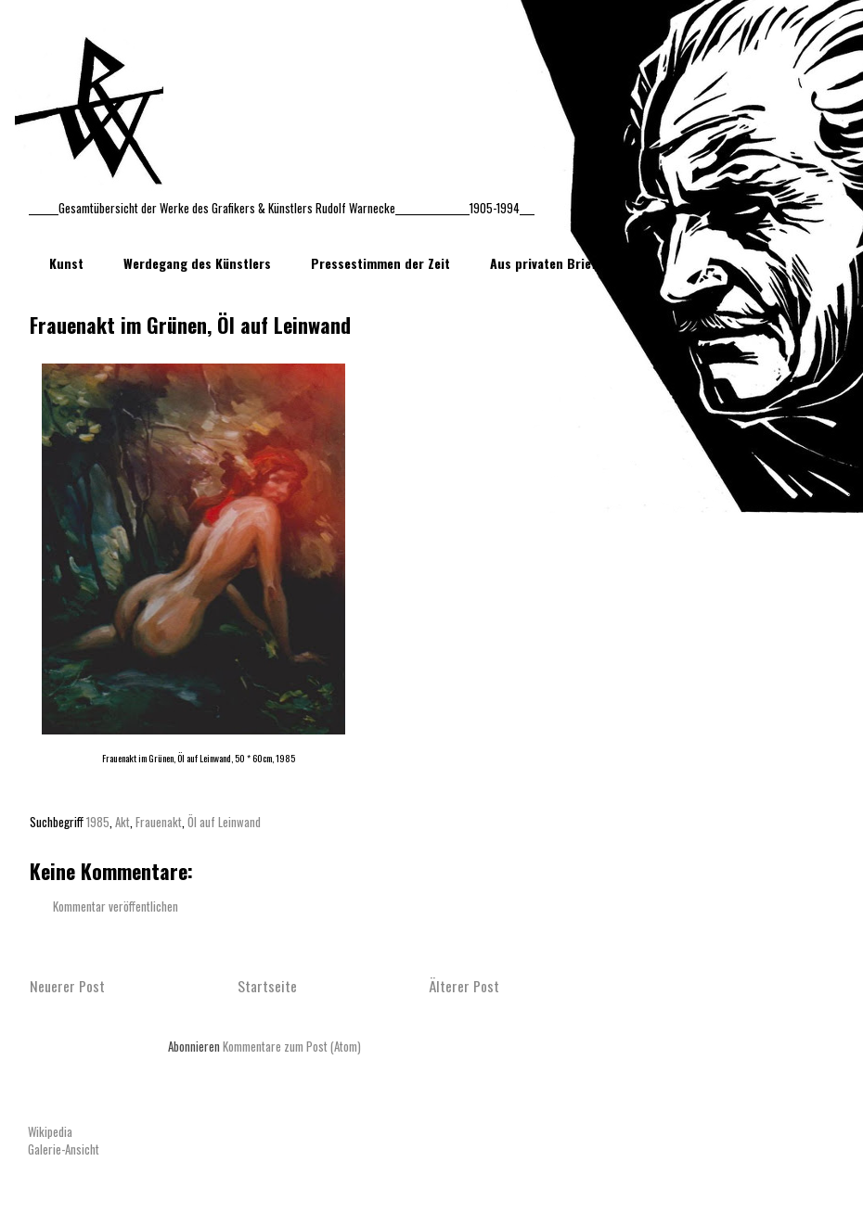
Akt (122, 821)
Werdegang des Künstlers (197, 263)
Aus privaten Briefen (550, 263)
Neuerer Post (67, 986)
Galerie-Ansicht (63, 1149)
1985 (97, 821)
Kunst (66, 263)
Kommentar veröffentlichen (115, 906)
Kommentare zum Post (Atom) (292, 1046)
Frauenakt (158, 821)
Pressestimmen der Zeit (380, 263)
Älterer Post (464, 986)
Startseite (267, 986)
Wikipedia (50, 1131)
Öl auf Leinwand (224, 821)
